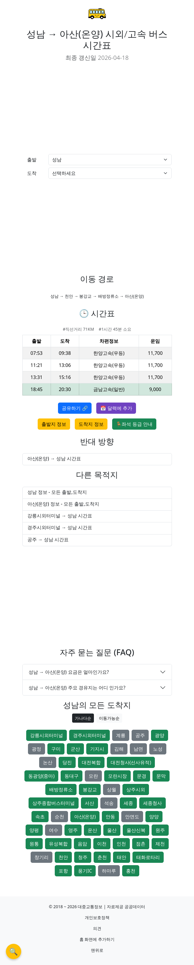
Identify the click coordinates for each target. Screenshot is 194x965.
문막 (161, 776)
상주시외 (135, 789)
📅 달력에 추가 (116, 408)
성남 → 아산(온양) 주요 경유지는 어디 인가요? (77, 687)
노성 (158, 749)
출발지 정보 (54, 424)
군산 (75, 749)
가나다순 (83, 718)
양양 (154, 816)
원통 (34, 843)
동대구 (71, 776)
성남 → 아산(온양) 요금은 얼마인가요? (69, 672)
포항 (63, 871)
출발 (32, 159)
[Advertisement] (97, 108)
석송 (109, 803)
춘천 (102, 857)
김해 (119, 749)
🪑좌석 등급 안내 (134, 424)
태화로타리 (148, 857)
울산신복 (136, 830)
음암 (82, 843)
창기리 (41, 857)
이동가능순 (109, 718)
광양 (159, 735)
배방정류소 (61, 789)
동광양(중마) (41, 776)
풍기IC (85, 871)
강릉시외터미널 (46, 735)
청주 (82, 857)
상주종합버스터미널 (53, 803)
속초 (40, 816)
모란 (93, 776)
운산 (92, 830)
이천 (102, 843)
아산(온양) (85, 816)
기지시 (97, 749)
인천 (121, 843)
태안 (121, 857)
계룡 (120, 735)
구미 (56, 749)
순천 (59, 816)
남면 (138, 749)
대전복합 (91, 762)
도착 (32, 173)
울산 (112, 830)
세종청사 (152, 803)
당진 (67, 762)
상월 (111, 789)
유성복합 (58, 843)
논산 (47, 762)
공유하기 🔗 (75, 408)
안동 (110, 816)
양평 (34, 830)
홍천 (130, 871)
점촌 (140, 843)
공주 (140, 735)
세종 (128, 803)
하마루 (109, 871)
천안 (63, 857)
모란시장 (117, 776)
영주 (73, 830)
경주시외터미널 (89, 735)
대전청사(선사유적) (131, 762)
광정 (36, 749)
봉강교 (90, 789)
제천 (160, 843)
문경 (141, 776)
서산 (89, 803)
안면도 (132, 816)
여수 (53, 830)
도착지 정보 (91, 424)
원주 (160, 830)
